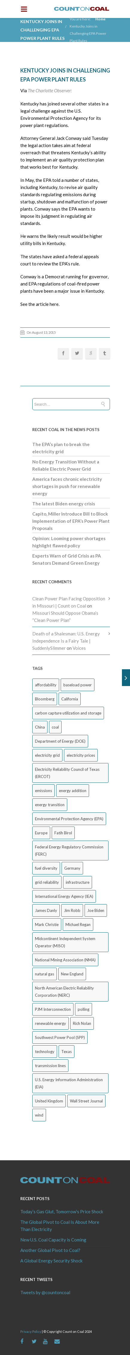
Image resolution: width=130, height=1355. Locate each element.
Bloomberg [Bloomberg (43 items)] (44, 699)
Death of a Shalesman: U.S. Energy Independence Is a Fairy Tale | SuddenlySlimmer (66, 641)
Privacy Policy (30, 1331)
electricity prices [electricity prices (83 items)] (81, 755)
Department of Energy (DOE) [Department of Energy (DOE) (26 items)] (60, 741)
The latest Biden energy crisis (63, 503)
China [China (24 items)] (40, 727)
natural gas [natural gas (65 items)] (44, 974)
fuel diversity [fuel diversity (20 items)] (46, 868)
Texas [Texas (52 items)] (66, 1051)
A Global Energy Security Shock (51, 1260)
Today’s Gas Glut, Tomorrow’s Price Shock (61, 1211)
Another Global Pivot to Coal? (50, 1250)
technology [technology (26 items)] (44, 1051)
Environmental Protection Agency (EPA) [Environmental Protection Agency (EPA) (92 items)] (69, 818)
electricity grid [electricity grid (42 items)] (47, 755)
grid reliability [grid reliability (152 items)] (47, 882)
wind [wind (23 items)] (39, 1115)
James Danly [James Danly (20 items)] (46, 910)
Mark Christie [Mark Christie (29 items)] (47, 924)
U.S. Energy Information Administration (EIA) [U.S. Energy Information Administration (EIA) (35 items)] (69, 1083)
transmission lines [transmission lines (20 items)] (50, 1065)
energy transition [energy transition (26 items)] (50, 804)
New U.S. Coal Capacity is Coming (53, 1239)
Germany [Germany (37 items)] (72, 868)
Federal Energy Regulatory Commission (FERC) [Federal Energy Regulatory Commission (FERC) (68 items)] (69, 850)
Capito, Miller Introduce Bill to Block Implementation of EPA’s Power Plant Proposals (71, 521)
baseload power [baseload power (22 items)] (77, 684)
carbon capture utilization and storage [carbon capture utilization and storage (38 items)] (68, 713)
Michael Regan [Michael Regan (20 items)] (78, 924)
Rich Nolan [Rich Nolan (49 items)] (82, 1023)
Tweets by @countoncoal (45, 1292)
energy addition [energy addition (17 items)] (72, 790)
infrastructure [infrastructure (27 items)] (77, 882)
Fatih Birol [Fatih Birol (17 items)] (63, 832)
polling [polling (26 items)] (83, 1009)
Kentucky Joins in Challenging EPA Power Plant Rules (88, 33)
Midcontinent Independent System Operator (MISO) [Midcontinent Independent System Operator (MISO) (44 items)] (65, 942)
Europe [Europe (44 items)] (41, 832)
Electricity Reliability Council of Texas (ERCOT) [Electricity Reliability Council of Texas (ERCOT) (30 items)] (67, 773)
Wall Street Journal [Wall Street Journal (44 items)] (86, 1101)
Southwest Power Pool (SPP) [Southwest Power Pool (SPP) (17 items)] (60, 1037)
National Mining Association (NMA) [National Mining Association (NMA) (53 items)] (65, 959)
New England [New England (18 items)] (72, 974)
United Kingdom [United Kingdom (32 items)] (49, 1101)
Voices (79, 648)
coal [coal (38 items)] (55, 727)
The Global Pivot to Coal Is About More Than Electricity (59, 1225)
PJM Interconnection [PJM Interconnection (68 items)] (53, 1009)
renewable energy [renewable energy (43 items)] (50, 1023)
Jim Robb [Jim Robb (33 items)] (72, 910)
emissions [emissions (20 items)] (43, 790)
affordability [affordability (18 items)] (45, 684)
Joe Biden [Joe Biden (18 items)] (95, 910)
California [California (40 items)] (69, 699)
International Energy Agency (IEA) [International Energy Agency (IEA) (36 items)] (64, 896)
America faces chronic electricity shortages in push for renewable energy (67, 486)
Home (100, 19)
